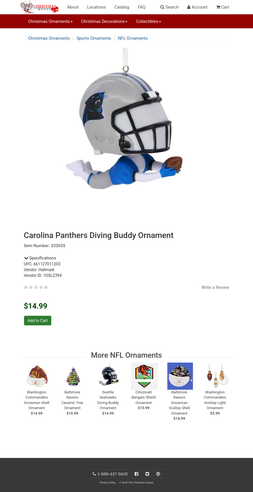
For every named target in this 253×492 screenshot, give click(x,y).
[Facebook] (136, 473)
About (73, 7)
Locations (96, 7)
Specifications (40, 258)
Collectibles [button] (148, 21)
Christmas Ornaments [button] (50, 21)
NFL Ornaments (133, 38)
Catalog (121, 7)
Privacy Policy (108, 482)
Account (197, 7)
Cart (222, 7)
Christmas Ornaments (49, 38)
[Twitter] (147, 473)
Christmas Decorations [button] (104, 21)
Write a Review (215, 287)
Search (169, 7)
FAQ (141, 7)
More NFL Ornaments (126, 355)
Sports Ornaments (93, 38)
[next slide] (223, 379)
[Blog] (158, 473)
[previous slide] (31, 379)
